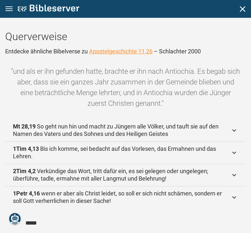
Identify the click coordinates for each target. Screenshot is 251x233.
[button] (9, 8)
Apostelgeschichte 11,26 (121, 51)
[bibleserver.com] (48, 9)
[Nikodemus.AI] (15, 219)
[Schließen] (242, 9)
